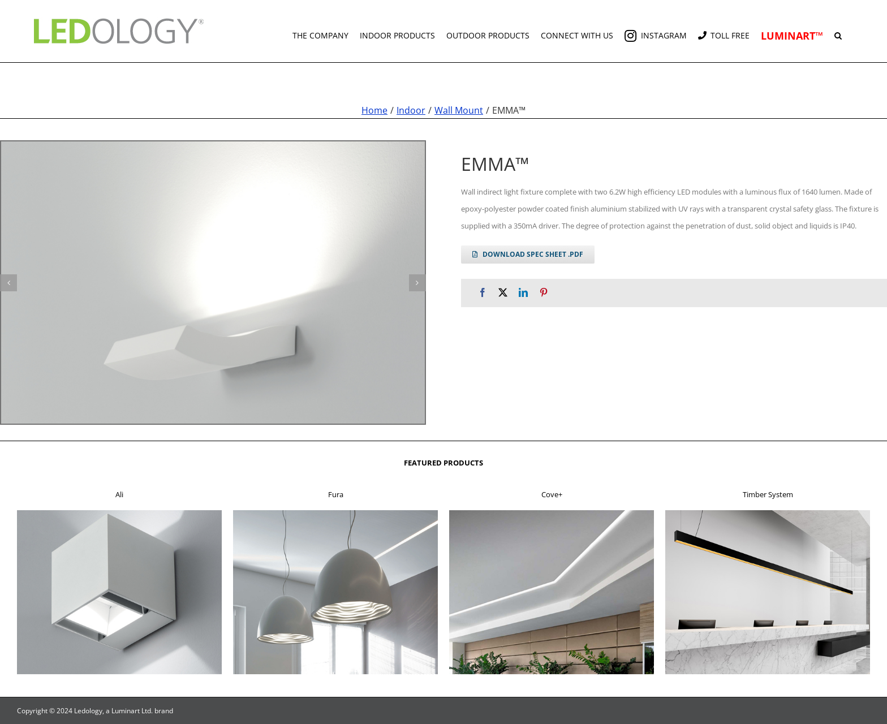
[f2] (335, 513)
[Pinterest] (543, 292)
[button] (838, 31)
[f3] (551, 513)
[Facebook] (482, 292)
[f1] (119, 513)
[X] (503, 292)
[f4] (767, 513)
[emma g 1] (213, 282)
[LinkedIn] (523, 292)
